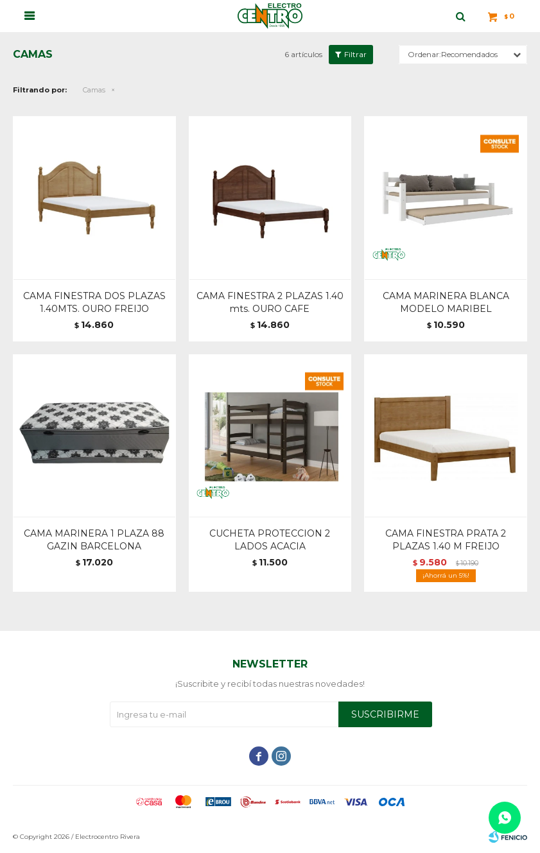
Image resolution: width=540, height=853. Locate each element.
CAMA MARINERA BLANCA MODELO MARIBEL (446, 302)
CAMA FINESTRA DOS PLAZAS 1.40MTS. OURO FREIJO (94, 302)
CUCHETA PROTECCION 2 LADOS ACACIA (269, 540)
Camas (94, 89)
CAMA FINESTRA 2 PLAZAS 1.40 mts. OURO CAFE (270, 302)
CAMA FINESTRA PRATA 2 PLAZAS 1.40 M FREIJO (445, 540)
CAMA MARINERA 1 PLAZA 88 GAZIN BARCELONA (94, 540)
